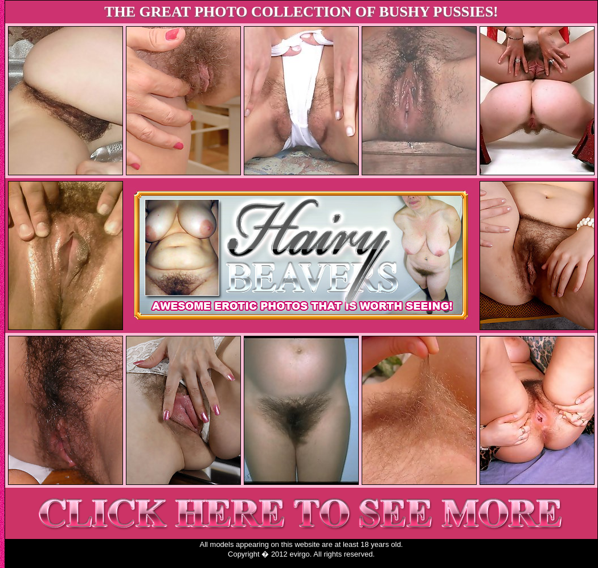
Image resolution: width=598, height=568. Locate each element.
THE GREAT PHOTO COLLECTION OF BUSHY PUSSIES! (301, 11)
